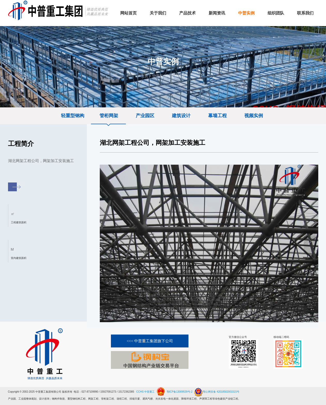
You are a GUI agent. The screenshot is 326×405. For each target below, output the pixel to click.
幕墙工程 (217, 115)
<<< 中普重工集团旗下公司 (150, 341)
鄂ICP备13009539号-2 (180, 391)
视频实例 (253, 115)
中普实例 (159, 76)
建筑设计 (181, 115)
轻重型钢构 (72, 115)
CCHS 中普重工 (145, 391)
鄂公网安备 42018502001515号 (216, 389)
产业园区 (145, 115)
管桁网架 (178, 76)
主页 (144, 76)
